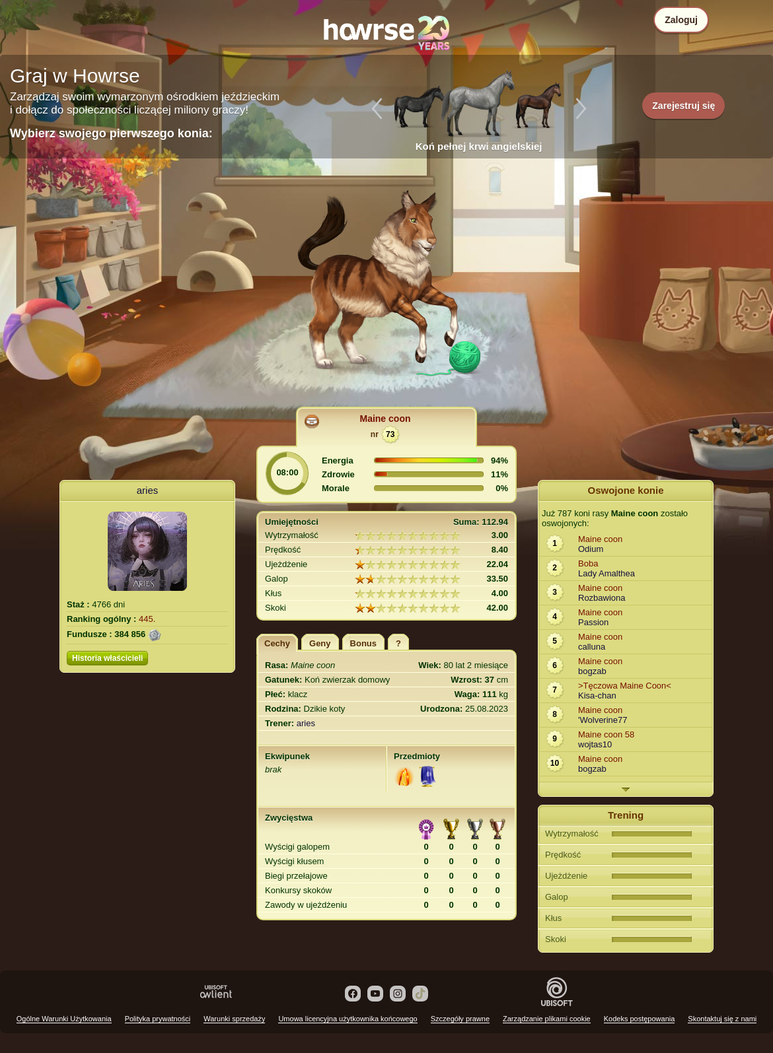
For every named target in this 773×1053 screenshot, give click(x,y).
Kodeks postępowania (639, 1019)
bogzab (592, 671)
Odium (590, 549)
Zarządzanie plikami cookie (547, 1019)
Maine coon (384, 418)
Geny (320, 643)
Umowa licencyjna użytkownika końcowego (347, 1019)
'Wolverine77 (603, 720)
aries (148, 490)
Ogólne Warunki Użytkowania (64, 1019)
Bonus (363, 643)
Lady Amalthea (606, 573)
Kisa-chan (597, 695)
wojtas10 (595, 744)
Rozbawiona (602, 598)
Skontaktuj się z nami (722, 1019)
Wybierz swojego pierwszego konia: (111, 133)
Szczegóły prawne (460, 1019)
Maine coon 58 (606, 734)
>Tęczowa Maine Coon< (624, 686)
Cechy (277, 643)
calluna (591, 647)
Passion (593, 622)
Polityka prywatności (158, 1019)
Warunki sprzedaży (234, 1019)
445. (147, 619)
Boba (588, 563)
